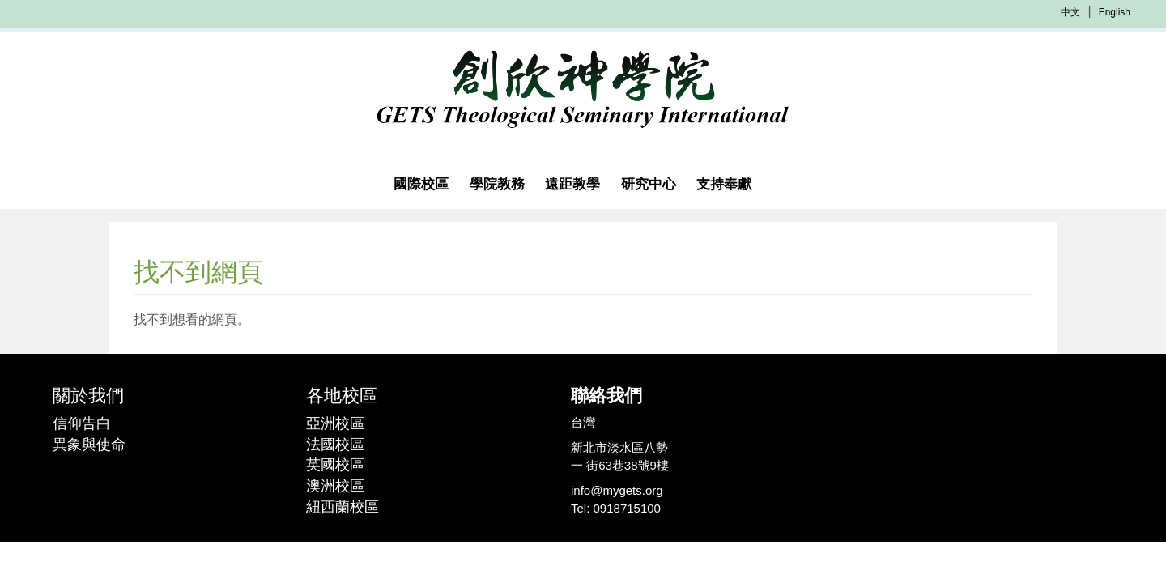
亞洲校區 (335, 423)
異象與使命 (89, 444)
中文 (1070, 12)
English (1114, 12)
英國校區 (335, 465)
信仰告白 (82, 423)
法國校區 (335, 444)
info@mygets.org (617, 490)
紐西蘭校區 (342, 507)
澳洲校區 (335, 486)
